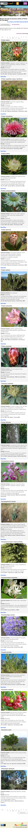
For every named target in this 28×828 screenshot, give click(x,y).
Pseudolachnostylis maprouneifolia (12, 542)
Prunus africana (6, 422)
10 (26, 37)
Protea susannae (6, 346)
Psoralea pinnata (6, 652)
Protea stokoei (5, 270)
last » (19, 38)
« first (2, 37)
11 (7, 38)
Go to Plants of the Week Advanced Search (17, 21)
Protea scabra (5, 153)
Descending (25, 33)
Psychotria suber (6, 730)
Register (25, 0)
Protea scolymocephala (8, 191)
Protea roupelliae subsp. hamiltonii (11, 79)
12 (10, 38)
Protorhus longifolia (7, 383)
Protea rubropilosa (6, 116)
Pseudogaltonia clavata (8, 501)
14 (15, 38)
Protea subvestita (6, 306)
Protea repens (5, 40)
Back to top (22, 812)
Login (22, 0)
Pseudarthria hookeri (7, 461)
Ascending (19, 33)
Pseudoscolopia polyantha (9, 577)
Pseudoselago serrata (8, 615)
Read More (3, 76)
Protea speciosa (6, 230)
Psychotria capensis (7, 689)
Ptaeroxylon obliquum (7, 769)
